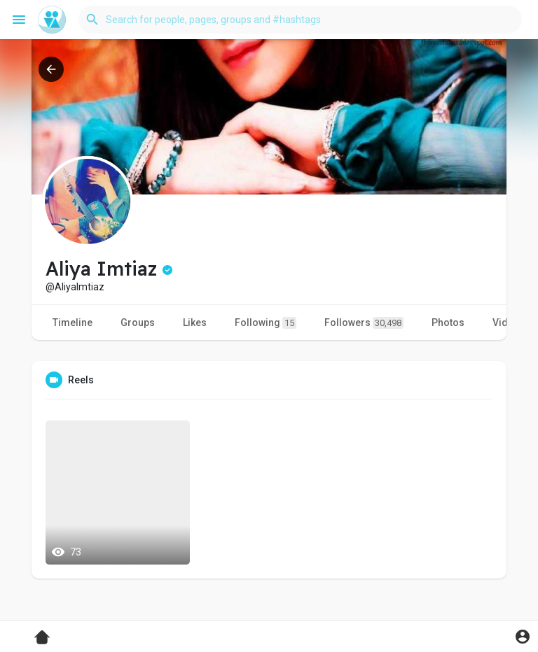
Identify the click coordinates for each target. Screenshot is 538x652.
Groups (137, 322)
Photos (448, 322)
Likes (195, 322)
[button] (300, 20)
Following (265, 323)
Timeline (72, 322)
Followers (364, 323)
